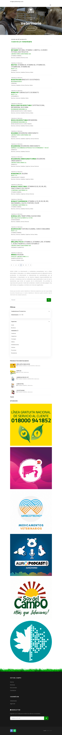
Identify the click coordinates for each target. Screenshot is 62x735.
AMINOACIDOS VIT (23, 377)
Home (12, 682)
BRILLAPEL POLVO (17, 242)
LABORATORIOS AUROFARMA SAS (21, 54)
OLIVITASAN (20, 390)
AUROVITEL (20, 384)
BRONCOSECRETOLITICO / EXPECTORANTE (21, 111)
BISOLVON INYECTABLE (19, 120)
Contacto (13, 690)
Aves (12, 325)
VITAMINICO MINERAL (16, 55)
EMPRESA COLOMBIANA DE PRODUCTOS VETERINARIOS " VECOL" (30, 148)
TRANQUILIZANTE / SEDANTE (18, 177)
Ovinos (13, 347)
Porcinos (13, 350)
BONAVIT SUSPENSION (19, 201)
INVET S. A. (14, 68)
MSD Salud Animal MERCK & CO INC (22, 218)
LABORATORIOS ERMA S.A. (18, 162)
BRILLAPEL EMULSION (23, 364)
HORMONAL (14, 83)
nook (44, 730)
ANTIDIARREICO (15, 96)
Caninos (13, 333)
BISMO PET (15, 92)
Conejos (13, 339)
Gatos (13, 342)
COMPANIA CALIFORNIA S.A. (19, 190)
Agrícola (12, 704)
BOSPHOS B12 (16, 229)
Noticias (12, 685)
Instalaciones (15, 344)
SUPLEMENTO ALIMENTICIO (17, 247)
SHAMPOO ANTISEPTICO (17, 258)
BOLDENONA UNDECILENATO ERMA (23, 159)
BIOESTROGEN (16, 80)
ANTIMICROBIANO (15, 219)
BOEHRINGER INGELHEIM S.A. (19, 109)
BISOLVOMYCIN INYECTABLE (21, 105)
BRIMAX (14, 255)
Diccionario (13, 688)
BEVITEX (14, 65)
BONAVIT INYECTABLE (19, 186)
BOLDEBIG (14, 133)
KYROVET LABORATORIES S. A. (20, 256)
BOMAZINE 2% (16, 174)
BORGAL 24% (16, 216)
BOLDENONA (15, 146)
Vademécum (21, 42)
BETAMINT (15, 50)
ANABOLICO (14, 137)
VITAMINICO (14, 70)
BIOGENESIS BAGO (16, 81)
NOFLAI (19, 371)
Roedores (14, 353)
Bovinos (13, 328)
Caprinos (13, 336)
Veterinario (13, 701)
